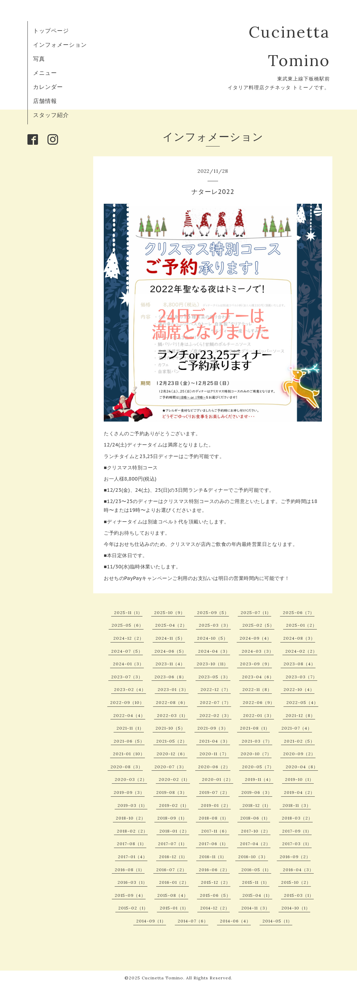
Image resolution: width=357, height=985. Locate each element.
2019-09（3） (129, 792)
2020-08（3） (126, 766)
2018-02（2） (132, 831)
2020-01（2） (217, 779)
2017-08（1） (131, 843)
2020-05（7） (258, 766)
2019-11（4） (259, 779)
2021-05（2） (171, 741)
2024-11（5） (170, 638)
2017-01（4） (132, 856)
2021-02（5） (299, 741)
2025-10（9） (169, 612)
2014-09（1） (151, 921)
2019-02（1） (174, 805)
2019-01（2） (216, 805)
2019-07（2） (214, 792)
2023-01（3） (173, 689)
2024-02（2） (301, 651)
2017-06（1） (213, 843)
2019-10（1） (299, 779)
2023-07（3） (127, 676)
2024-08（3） (299, 638)
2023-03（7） (301, 676)
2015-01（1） (174, 908)
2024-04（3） (214, 651)
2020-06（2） (214, 766)
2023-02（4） (130, 689)
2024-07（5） (127, 651)
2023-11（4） (170, 663)
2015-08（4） (172, 895)
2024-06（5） (170, 651)
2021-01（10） (129, 753)
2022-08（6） (172, 702)
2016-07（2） (171, 869)
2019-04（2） (299, 792)
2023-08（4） (299, 663)
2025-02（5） (258, 625)
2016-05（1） (256, 869)
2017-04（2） (255, 843)
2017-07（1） (172, 843)
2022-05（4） (302, 702)
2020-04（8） (302, 766)
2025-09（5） (213, 612)
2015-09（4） (130, 895)
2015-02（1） (133, 908)
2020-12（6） (172, 753)
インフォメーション (60, 44)
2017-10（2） (255, 831)
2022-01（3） (258, 715)
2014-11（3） (255, 908)
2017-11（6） (215, 831)
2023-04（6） (258, 676)
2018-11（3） (296, 805)
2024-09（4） (256, 638)
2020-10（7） (256, 753)
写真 (39, 58)
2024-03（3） (258, 651)
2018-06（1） (255, 818)
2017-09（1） (297, 831)
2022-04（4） (129, 715)
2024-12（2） (128, 638)
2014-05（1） (277, 921)
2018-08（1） (214, 818)
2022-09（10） (127, 702)
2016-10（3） (253, 856)
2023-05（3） (214, 676)
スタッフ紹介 (51, 114)
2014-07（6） (193, 921)
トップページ (51, 30)
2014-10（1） (295, 908)
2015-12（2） (215, 882)
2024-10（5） (212, 638)
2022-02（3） (215, 715)
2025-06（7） (298, 612)
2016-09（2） (295, 856)
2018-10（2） (131, 818)
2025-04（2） (171, 625)
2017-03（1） (297, 843)
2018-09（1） (172, 818)
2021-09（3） (212, 728)
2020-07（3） (170, 766)
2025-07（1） (256, 612)
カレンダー (48, 86)
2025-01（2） (301, 625)
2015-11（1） (255, 882)
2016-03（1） (132, 882)
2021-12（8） (300, 715)
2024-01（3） (128, 663)
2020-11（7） (214, 753)
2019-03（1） (132, 805)
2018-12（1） (256, 805)
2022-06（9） (259, 702)
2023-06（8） (170, 676)
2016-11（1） (213, 856)
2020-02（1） (174, 779)
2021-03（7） (257, 741)
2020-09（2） (299, 753)
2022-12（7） (215, 689)
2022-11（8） (257, 689)
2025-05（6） (127, 625)
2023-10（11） (212, 663)
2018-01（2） (174, 831)
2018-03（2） (297, 818)
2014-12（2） (215, 908)
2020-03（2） (131, 779)
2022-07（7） (215, 702)
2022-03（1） (172, 715)
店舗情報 (45, 100)
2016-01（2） (174, 882)
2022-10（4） (298, 689)
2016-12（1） (173, 856)
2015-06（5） (215, 895)
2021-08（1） (255, 728)
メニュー (45, 72)
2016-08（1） (130, 869)
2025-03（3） (215, 625)
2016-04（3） (298, 869)
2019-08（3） (171, 792)
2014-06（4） (235, 921)
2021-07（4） (296, 728)
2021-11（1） (130, 728)
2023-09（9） (256, 663)
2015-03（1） (299, 895)
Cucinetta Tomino (162, 977)
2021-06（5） (129, 741)
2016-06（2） (214, 869)
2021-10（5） (170, 728)
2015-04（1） (257, 895)
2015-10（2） (296, 882)
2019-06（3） (256, 792)
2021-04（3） (214, 741)
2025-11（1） (128, 612)
